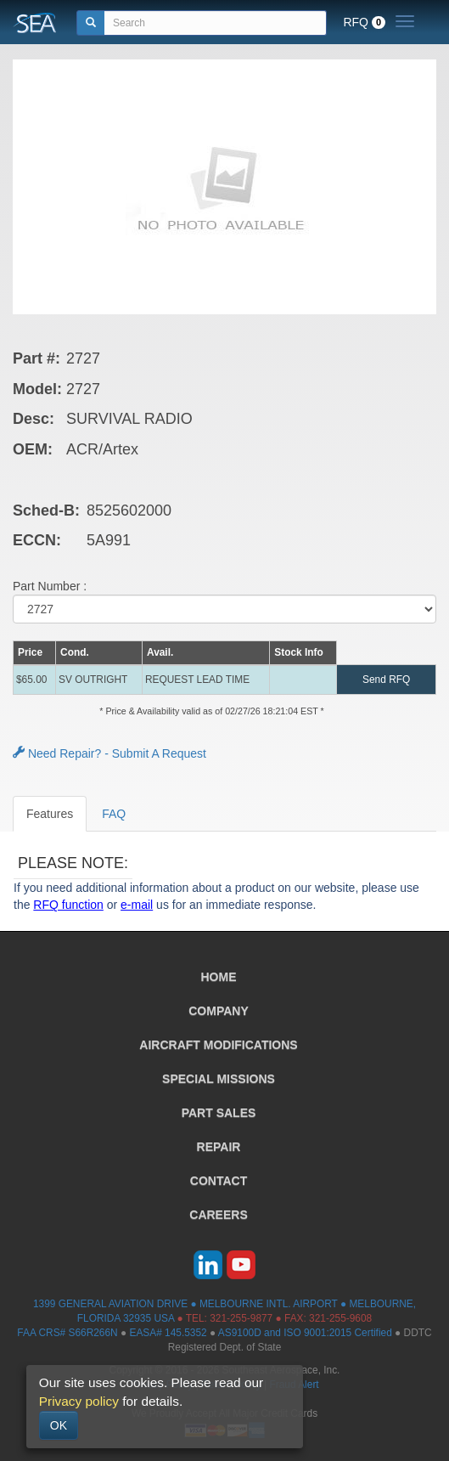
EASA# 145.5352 (167, 1333)
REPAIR (219, 1147)
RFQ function (68, 904)
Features (49, 814)
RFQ (364, 22)
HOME (219, 977)
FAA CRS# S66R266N (67, 1333)
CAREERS (218, 1214)
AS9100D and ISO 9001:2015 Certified (305, 1333)
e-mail (137, 904)
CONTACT (218, 1180)
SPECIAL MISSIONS (218, 1079)
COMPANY (218, 1011)
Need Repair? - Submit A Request (109, 753)
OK (58, 1425)
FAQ (114, 814)
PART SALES (219, 1113)
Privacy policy (79, 1401)
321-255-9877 (241, 1318)
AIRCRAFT (218, 1045)
